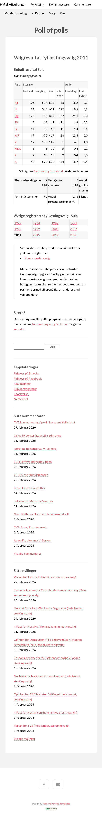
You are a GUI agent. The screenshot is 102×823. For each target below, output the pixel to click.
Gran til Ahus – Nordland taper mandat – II (41, 514)
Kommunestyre (59, 4)
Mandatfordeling (15, 13)
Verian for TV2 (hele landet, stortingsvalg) (41, 725)
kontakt (19, 329)
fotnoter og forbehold (48, 171)
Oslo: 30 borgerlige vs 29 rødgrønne (37, 435)
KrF (17, 135)
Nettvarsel (21, 399)
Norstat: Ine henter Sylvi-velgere (35, 448)
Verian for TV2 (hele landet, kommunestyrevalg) (45, 577)
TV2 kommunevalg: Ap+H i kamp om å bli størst (44, 422)
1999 (36, 229)
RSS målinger (22, 383)
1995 (17, 229)
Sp (16, 129)
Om (62, 13)
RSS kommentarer (25, 388)
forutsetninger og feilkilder (50, 324)
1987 (55, 222)
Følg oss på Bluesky (26, 373)
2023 (73, 235)
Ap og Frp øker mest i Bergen (32, 540)
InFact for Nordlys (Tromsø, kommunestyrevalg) (45, 626)
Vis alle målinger (24, 738)
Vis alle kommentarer (27, 553)
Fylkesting (37, 4)
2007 (73, 229)
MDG (18, 148)
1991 (73, 222)
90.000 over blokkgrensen (31, 474)
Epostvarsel (21, 393)
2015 (36, 235)
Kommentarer (83, 4)
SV (16, 122)
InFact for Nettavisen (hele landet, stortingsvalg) (45, 712)
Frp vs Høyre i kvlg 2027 (29, 488)
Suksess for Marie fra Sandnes (33, 501)
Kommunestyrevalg (37, 258)
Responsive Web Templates (56, 803)
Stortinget (19, 4)
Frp (16, 115)
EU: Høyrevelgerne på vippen (33, 461)
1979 (17, 222)
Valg (52, 13)
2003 (55, 229)
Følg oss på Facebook (28, 378)
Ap (16, 102)
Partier (39, 13)
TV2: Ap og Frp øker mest (30, 527)
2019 (55, 235)
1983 (36, 222)
